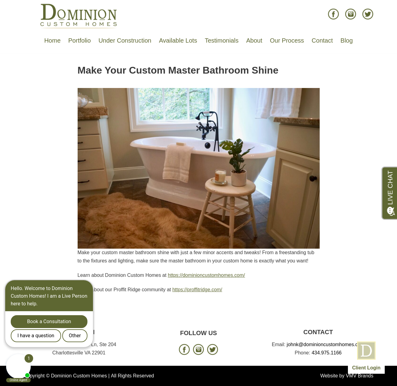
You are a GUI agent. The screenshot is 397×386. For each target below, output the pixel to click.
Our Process (287, 40)
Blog (347, 40)
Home (52, 40)
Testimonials (221, 40)
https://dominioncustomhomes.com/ (206, 275)
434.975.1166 (327, 352)
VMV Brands (359, 375)
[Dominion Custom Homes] (79, 15)
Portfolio (79, 40)
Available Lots (178, 40)
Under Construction (124, 40)
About (254, 40)
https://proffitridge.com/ (197, 289)
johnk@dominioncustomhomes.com (326, 344)
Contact (322, 40)
